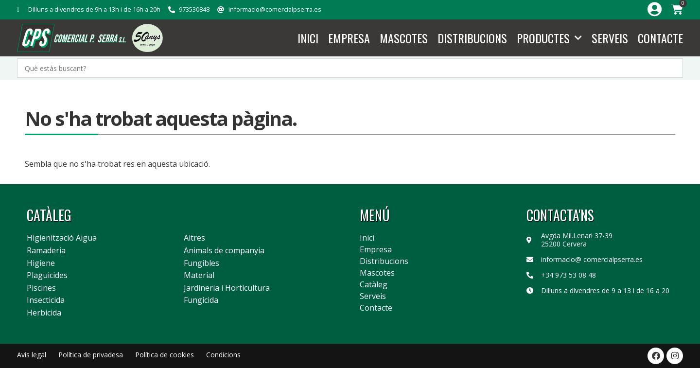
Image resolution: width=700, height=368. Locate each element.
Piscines (41, 288)
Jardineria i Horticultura (227, 288)
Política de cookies (164, 354)
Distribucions (472, 38)
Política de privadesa (90, 354)
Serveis (610, 38)
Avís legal (31, 354)
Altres (194, 238)
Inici (308, 38)
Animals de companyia (224, 250)
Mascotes (404, 38)
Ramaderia (46, 250)
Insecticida (46, 300)
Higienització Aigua (62, 238)
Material (199, 275)
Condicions (223, 354)
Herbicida (44, 313)
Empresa (349, 38)
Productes (549, 38)
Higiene (41, 263)
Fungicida (201, 300)
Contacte (660, 38)
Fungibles (201, 263)
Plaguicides (47, 275)
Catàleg (373, 284)
